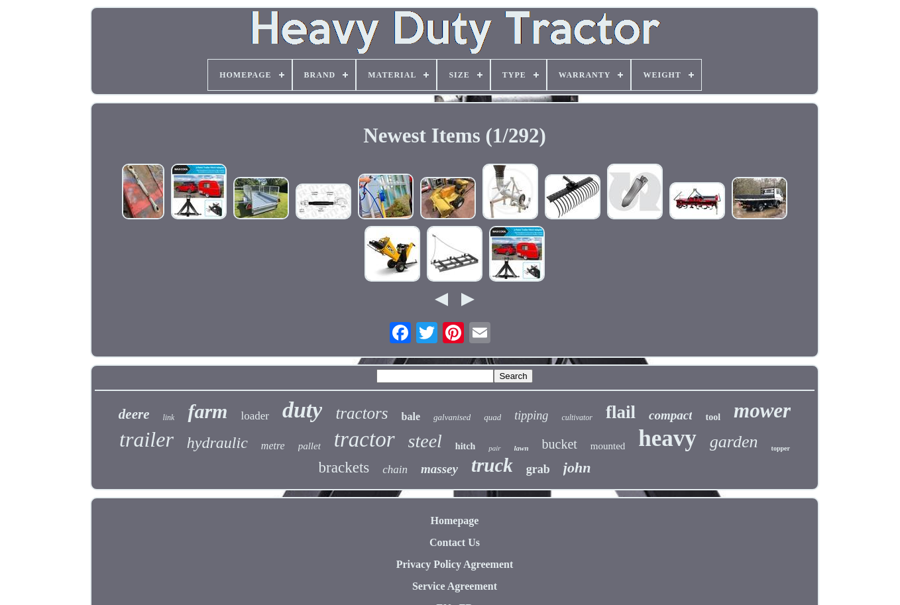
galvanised (452, 417)
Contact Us (454, 542)
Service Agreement (454, 586)
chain (395, 469)
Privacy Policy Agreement (455, 564)
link (168, 417)
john (577, 467)
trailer (146, 439)
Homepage (455, 520)
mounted (608, 446)
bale (411, 416)
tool (712, 417)
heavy (667, 438)
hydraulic (217, 442)
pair (494, 448)
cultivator (576, 417)
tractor (364, 439)
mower (762, 410)
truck (492, 465)
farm (207, 411)
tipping (531, 415)
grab (538, 469)
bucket (559, 444)
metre (273, 445)
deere (134, 414)
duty (302, 410)
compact (670, 415)
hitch (465, 446)
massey (439, 469)
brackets (344, 467)
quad (492, 417)
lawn (521, 448)
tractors (361, 413)
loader (254, 416)
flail (621, 412)
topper (780, 448)
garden (734, 441)
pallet (309, 446)
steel (425, 441)
